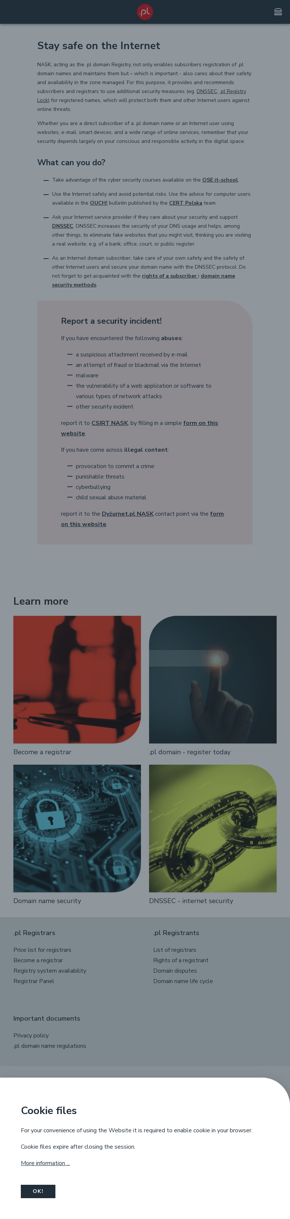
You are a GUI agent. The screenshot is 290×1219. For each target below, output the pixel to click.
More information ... (45, 1163)
